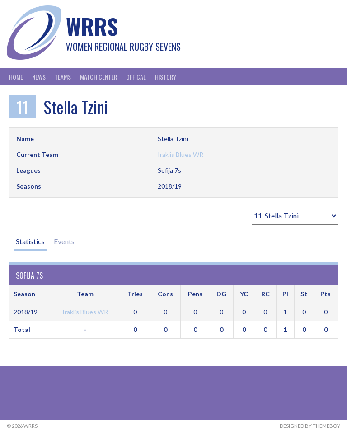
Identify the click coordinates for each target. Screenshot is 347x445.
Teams (63, 76)
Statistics (30, 241)
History (165, 76)
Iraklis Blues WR (180, 154)
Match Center (98, 76)
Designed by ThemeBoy (310, 426)
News (39, 76)
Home (16, 76)
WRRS (92, 26)
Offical (136, 76)
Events (64, 241)
